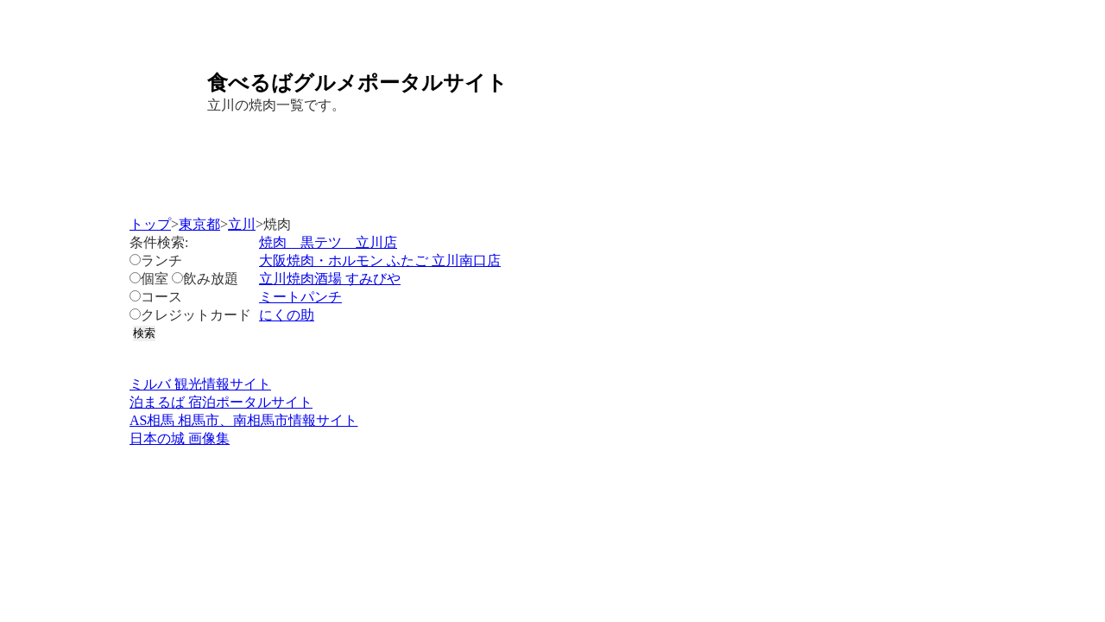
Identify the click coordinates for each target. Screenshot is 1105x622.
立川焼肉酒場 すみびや (330, 278)
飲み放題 (205, 278)
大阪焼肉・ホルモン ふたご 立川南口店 (380, 260)
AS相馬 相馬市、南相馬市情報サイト (243, 420)
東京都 (199, 224)
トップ (150, 224)
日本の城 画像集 (179, 438)
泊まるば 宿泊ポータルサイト (221, 402)
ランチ (155, 260)
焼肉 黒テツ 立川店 (328, 242)
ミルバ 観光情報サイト (200, 384)
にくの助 (286, 315)
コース (155, 296)
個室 (148, 278)
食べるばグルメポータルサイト (357, 83)
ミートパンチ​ (300, 296)
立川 (242, 224)
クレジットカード (190, 315)
